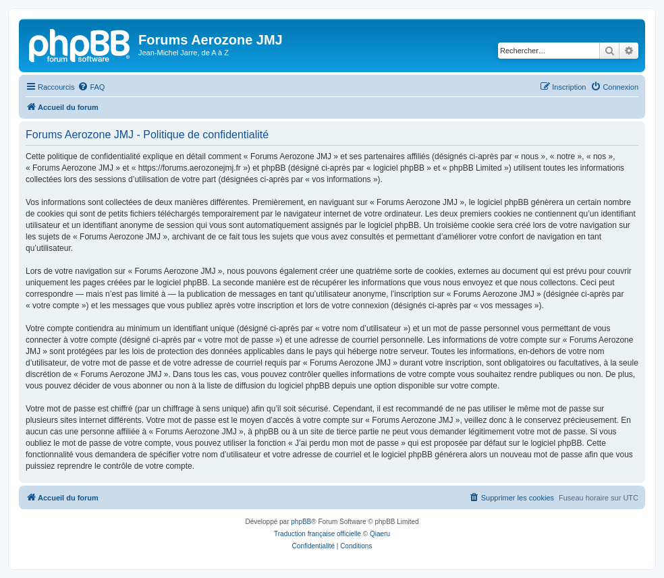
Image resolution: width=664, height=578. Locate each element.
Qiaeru (380, 534)
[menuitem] (91, 87)
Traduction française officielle (317, 534)
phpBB (301, 521)
